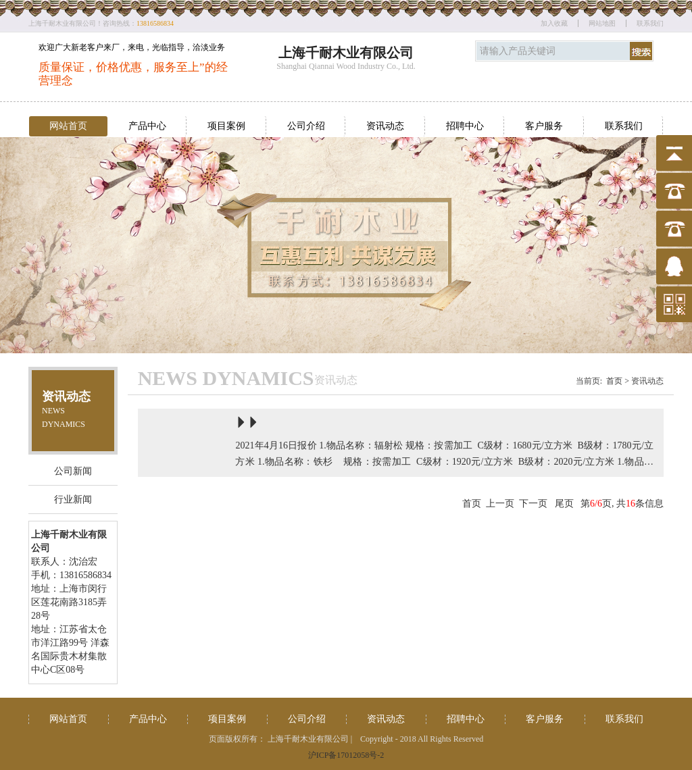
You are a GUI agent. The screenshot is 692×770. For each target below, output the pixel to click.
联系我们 (650, 23)
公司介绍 (306, 126)
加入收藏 (554, 23)
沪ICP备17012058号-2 (346, 755)
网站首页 (68, 126)
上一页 (500, 503)
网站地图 (602, 23)
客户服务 (544, 126)
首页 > (617, 381)
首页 (471, 503)
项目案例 (226, 126)
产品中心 (147, 126)
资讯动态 (385, 126)
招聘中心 (465, 126)
